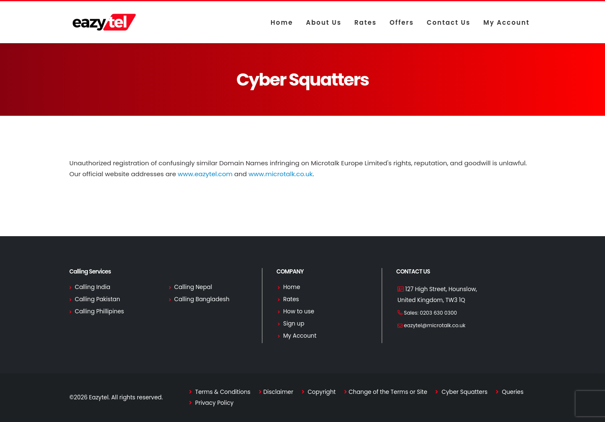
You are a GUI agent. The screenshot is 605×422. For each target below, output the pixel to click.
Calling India (92, 287)
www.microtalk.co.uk (280, 173)
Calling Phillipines (99, 311)
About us (323, 22)
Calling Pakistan (97, 299)
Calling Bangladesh (202, 299)
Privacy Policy (214, 403)
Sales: (430, 312)
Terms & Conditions (222, 392)
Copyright (321, 392)
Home (282, 22)
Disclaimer (278, 392)
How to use (298, 311)
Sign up (293, 324)
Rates (365, 22)
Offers (401, 22)
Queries (511, 392)
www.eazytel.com (205, 173)
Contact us (449, 22)
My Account (506, 22)
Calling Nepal (193, 287)
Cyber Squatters (463, 392)
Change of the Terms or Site (388, 392)
